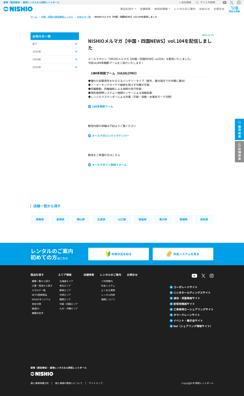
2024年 (36, 59)
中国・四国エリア (68, 303)
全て (34, 43)
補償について (108, 299)
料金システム (108, 285)
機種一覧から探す (41, 281)
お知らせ (204, 9)
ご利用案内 (107, 281)
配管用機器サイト (184, 304)
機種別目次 (37, 313)
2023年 (36, 67)
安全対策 (36, 303)
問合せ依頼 (234, 9)
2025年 (36, 51)
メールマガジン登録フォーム (109, 165)
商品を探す (127, 9)
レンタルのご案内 (184, 9)
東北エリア (65, 285)
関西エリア (65, 299)
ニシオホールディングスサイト (192, 292)
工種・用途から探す (42, 285)
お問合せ (219, 9)
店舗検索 (145, 9)
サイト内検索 (205, 2)
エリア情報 (64, 274)
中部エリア (65, 294)
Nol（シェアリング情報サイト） (193, 326)
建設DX (35, 308)
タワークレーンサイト (186, 315)
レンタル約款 (108, 294)
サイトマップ (96, 383)
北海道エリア (66, 281)
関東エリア (65, 290)
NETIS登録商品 (39, 294)
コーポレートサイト (185, 287)
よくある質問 (108, 290)
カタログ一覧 (39, 290)
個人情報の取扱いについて (69, 383)
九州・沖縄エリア (68, 308)
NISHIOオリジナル (41, 299)
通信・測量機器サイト (186, 298)
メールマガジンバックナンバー (110, 135)
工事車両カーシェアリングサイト (193, 309)
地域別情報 (161, 9)
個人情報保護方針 (39, 383)
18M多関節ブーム (102, 106)
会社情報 (186, 2)
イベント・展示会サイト (188, 320)
